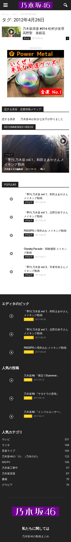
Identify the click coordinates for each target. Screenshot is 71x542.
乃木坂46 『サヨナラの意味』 (41, 393)
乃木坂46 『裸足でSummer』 (41, 375)
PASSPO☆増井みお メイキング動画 (45, 230)
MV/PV (28, 379)
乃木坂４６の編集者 (13, 169)
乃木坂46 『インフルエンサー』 (43, 411)
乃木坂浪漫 (8, 473)
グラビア (29, 202)
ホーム (5, 14)
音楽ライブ (8, 450)
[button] (65, 5)
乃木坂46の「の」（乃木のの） (20, 456)
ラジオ (6, 445)
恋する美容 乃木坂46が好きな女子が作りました (32, 119)
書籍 (4, 479)
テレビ (27, 38)
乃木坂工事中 (10, 467)
